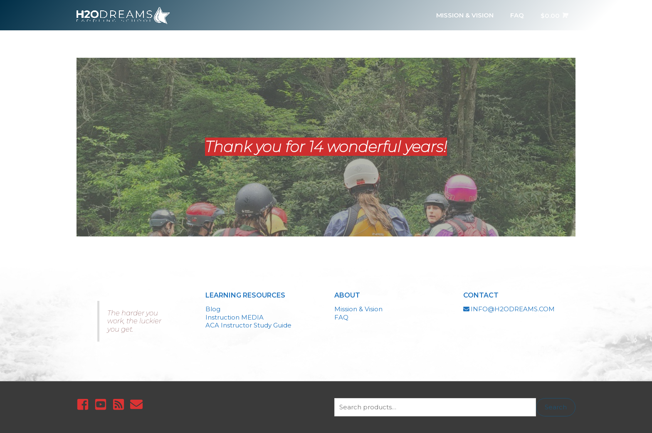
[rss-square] (120, 404)
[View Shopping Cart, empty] (554, 15)
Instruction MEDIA (234, 317)
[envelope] (138, 404)
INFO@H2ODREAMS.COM (513, 309)
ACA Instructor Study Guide (248, 325)
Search (556, 407)
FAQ (341, 317)
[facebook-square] (85, 404)
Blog (212, 309)
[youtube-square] (102, 404)
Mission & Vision (358, 309)
